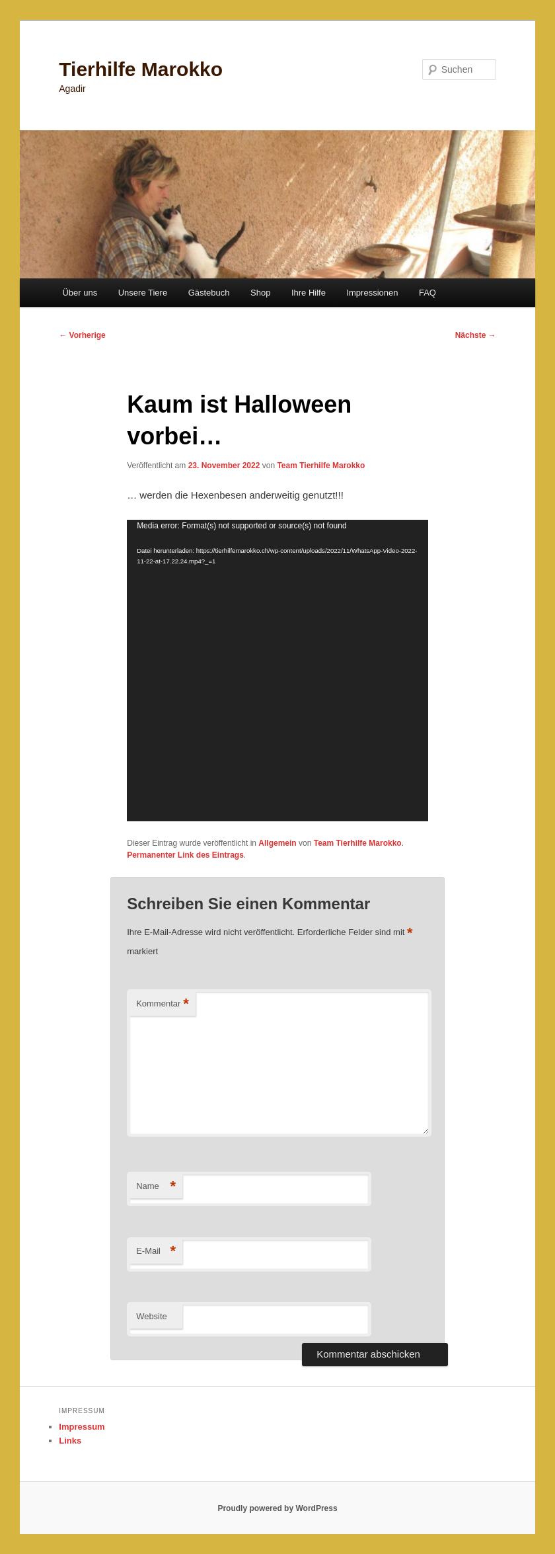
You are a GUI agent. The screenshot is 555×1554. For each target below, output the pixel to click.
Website (151, 1316)
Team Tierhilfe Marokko (321, 465)
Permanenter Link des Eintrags (185, 855)
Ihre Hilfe (308, 293)
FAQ (427, 293)
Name (156, 1186)
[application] (277, 670)
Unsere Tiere (142, 293)
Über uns (79, 293)
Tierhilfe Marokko (141, 69)
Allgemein (277, 843)
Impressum (81, 1427)
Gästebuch (209, 293)
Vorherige (82, 335)
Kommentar (162, 1004)
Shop (260, 293)
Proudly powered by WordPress (277, 1508)
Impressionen (372, 293)
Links (70, 1441)
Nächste (475, 335)
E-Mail (156, 1251)
